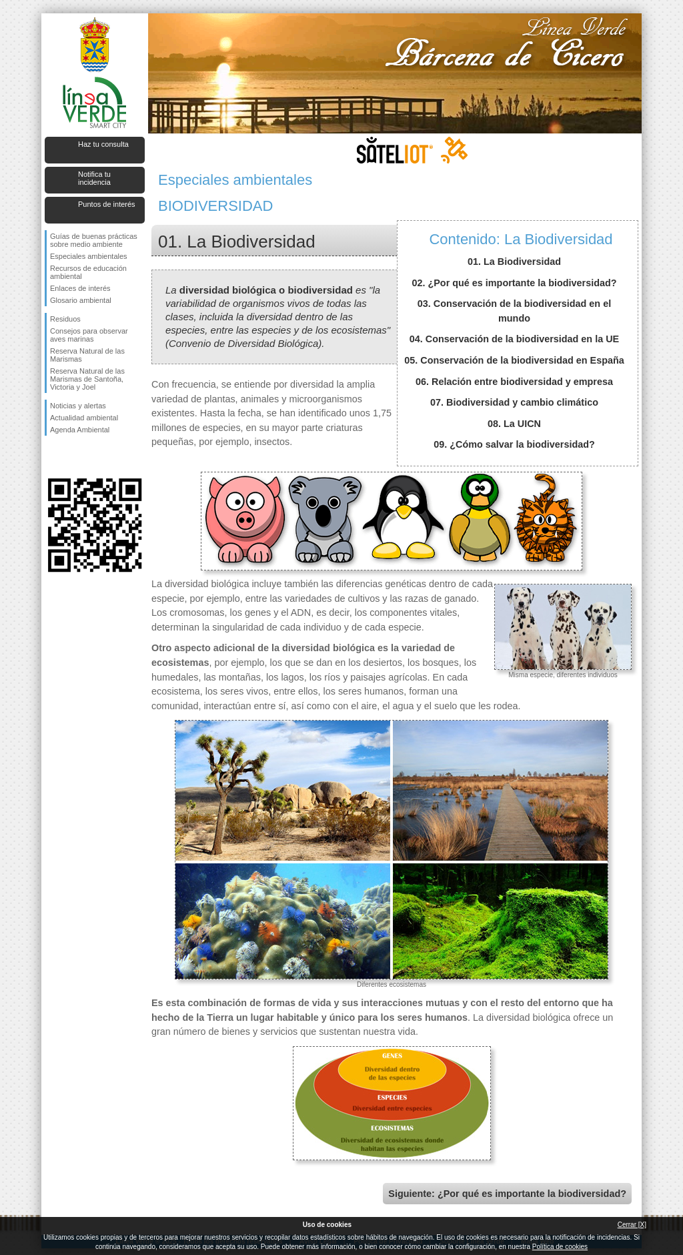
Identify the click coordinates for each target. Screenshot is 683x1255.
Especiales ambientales (88, 256)
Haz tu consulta (103, 144)
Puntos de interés (106, 204)
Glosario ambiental (80, 300)
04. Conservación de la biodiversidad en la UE (514, 339)
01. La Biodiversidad (514, 261)
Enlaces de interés (80, 288)
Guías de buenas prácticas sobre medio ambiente (93, 240)
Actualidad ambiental (84, 418)
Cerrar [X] (632, 1224)
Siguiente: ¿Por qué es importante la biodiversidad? (507, 1193)
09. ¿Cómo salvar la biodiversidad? (514, 444)
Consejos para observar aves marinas (89, 335)
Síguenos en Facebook (53, 457)
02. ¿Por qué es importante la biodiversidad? (514, 283)
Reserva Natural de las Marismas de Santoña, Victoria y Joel (87, 379)
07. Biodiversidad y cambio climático (514, 402)
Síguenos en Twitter (75, 457)
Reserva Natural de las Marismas (87, 355)
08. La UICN (514, 423)
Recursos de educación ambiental (88, 272)
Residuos (65, 319)
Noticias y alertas (78, 406)
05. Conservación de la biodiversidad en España (514, 360)
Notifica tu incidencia (94, 178)
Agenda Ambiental (79, 430)
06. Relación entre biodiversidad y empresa (514, 381)
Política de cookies (560, 1246)
